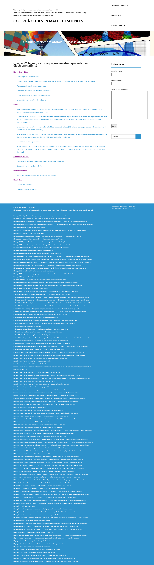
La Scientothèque (118, 25)
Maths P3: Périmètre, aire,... (22, 471)
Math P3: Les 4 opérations (43, 398)
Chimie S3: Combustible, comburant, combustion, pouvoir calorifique (35, 346)
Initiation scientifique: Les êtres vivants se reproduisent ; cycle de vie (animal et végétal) (41, 384)
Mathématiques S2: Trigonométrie (82, 442)
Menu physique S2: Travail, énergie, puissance (27, 529)
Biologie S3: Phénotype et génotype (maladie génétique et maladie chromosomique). (40, 280)
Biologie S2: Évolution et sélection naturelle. (57, 245)
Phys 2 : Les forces (19, 532)
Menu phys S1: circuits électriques (24, 506)
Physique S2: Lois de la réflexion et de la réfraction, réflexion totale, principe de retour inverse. (43, 544)
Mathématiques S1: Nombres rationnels (57, 416)
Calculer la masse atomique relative (29, 166)
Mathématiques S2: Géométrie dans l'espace (27, 436)
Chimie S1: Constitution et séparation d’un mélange (29, 294)
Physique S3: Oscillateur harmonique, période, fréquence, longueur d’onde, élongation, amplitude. (44, 558)
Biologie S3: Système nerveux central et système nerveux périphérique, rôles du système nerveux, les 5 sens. (47, 285)
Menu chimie (71, 497)
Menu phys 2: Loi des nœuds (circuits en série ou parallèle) (68, 500)
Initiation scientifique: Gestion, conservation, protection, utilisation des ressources (40, 358)
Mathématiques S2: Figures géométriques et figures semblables (71, 430)
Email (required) (129, 81)
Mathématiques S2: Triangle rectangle (56, 442)
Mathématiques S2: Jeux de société (55, 436)
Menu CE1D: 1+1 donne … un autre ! (24, 486)
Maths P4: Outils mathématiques (40, 480)
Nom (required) (129, 72)
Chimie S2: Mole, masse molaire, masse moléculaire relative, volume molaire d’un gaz (40, 314)
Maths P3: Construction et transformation (43, 465)
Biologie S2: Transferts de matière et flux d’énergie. (73, 256)
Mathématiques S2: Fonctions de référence (27, 433)
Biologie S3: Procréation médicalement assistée (28, 282)
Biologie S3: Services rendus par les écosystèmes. (62, 282)
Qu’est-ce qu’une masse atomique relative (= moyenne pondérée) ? (41, 161)
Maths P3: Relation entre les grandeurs (61, 471)
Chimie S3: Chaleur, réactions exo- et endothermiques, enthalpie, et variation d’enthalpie (41, 343)
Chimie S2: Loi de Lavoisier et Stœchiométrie (72, 311)
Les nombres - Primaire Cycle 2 (69, 395)
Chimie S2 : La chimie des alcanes (23, 300)
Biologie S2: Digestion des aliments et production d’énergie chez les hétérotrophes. (40, 242)
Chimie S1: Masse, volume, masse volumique (27, 297)
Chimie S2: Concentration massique (56, 306)
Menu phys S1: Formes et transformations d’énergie (30, 512)
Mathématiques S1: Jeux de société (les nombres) (59, 404)
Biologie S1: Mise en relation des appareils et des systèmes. (74, 224)
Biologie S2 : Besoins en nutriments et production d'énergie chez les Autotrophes (39, 230)
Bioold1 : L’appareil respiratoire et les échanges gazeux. (30, 288)
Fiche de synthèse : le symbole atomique (31, 86)
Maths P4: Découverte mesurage (77, 474)
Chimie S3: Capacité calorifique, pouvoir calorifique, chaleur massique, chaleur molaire (40, 341)
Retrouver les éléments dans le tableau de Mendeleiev (36, 175)
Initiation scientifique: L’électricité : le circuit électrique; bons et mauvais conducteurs (40, 364)
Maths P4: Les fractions (56, 477)
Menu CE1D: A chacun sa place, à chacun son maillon (54, 486)
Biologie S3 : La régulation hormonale (80, 259)
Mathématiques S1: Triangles (52, 427)
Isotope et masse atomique (27, 189)
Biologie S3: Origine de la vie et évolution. (26, 277)
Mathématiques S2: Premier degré (53, 439)
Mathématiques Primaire (77, 398)
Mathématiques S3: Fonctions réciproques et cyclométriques (69, 445)
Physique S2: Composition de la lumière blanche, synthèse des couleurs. (56, 538)
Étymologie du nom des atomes (28, 77)
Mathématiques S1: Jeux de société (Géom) (27, 404)
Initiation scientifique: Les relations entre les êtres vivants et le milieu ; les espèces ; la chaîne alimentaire (46, 393)
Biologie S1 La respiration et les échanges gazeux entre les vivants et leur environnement (41, 219)
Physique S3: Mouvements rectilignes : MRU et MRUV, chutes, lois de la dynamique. (39, 555)
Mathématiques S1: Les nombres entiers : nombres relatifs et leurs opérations (38, 410)
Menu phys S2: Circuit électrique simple (63, 518)
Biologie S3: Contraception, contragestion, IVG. (28, 265)
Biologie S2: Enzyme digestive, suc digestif (26, 245)
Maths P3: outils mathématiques (73, 468)
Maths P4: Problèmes (80, 480)
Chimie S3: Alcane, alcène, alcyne (54, 332)
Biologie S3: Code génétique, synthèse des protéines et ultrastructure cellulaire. (65, 262)
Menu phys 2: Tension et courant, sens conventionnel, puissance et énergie (62, 503)
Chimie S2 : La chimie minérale (45, 300)
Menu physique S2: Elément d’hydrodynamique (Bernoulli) (31, 520)
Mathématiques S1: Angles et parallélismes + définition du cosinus (34, 401)
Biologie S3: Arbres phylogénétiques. (25, 262)
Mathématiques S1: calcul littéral (68, 401)
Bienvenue (115, 5)
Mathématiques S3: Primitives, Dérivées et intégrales (30, 459)
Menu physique (83, 518)
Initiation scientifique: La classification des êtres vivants (31, 375)
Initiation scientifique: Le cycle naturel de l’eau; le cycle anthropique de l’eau (66, 378)
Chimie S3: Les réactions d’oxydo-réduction (73, 346)
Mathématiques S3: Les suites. (47, 454)
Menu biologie (69, 483)
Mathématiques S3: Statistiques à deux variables (28, 462)
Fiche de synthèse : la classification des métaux (34, 91)
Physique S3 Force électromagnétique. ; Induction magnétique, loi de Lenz (36, 549)
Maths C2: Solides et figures (73, 462)
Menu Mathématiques (40, 500)
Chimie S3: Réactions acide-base (53, 349)
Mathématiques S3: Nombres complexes (66, 457)
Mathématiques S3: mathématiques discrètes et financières (32, 457)
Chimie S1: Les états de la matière (59, 294)
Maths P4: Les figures (40, 477)
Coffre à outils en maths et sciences (48, 21)
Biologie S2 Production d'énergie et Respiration (28, 233)
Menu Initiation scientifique (22, 500)
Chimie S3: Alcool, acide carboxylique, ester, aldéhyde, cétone (33, 335)
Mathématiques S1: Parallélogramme (25, 419)
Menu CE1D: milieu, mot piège (23, 494)
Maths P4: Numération (20, 480)
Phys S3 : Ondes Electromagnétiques (75, 535)
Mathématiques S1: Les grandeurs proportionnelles (29, 407)
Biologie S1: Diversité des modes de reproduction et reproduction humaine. (37, 221)
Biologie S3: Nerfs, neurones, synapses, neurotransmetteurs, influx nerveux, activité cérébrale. (43, 274)
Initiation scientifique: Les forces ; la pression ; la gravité (31, 387)
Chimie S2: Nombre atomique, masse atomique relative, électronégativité (36, 320)
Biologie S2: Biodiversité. (73, 236)
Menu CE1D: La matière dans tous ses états (52, 488)
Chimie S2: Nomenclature (70, 320)
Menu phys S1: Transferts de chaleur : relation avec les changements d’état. (37, 515)
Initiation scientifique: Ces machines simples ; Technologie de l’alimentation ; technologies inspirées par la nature (49, 355)
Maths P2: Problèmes (20, 465)
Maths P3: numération (54, 468)
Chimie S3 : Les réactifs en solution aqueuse (27, 332)
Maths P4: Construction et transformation (51, 474)
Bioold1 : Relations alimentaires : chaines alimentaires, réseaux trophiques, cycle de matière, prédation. (46, 291)
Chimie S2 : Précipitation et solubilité (59, 303)
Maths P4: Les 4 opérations (22, 477)
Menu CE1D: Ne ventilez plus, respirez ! (47, 494)
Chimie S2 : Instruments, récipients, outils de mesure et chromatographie (67, 297)
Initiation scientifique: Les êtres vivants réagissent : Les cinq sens (33, 381)
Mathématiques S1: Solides (44, 422)
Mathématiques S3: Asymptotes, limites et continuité (30, 445)
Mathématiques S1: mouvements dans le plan (27, 416)
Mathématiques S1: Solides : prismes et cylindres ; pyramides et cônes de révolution (39, 425)
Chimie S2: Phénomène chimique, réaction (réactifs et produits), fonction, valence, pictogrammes (44, 323)
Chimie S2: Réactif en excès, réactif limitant (27, 326)
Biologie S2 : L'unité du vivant (77, 230)
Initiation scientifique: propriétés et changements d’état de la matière (35, 395)
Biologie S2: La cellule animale (59, 248)
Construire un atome (24, 184)
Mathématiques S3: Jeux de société (24, 454)
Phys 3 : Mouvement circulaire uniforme (40, 532)
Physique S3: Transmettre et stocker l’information (61, 561)
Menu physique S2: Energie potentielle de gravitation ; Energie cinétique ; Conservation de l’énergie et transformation (50, 523)
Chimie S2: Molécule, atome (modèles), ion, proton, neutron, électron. (35, 317)
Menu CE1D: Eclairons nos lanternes (25, 488)
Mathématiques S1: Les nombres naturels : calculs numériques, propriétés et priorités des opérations (45, 413)
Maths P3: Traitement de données (24, 474)
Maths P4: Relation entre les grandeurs (25, 483)
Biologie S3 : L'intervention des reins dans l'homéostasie (31, 259)
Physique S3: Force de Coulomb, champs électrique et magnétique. (34, 552)
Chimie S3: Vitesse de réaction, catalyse (71, 352)
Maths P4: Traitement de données (51, 483)
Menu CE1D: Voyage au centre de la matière (51, 497)
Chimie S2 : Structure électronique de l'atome (27, 306)
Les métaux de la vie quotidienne (28, 142)
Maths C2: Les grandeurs (54, 462)
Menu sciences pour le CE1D (54, 529)
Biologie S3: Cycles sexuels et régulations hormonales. (64, 265)
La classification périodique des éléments (32, 100)
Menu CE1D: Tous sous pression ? (24, 497)
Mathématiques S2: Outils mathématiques (26, 439)
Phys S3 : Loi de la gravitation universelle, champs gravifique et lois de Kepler (37, 535)
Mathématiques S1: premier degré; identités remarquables (57, 419)
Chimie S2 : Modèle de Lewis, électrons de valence (29, 303)
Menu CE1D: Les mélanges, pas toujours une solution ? (30, 491)
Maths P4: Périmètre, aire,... (62, 480)
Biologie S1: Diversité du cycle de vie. (75, 221)
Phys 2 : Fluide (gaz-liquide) (73, 529)
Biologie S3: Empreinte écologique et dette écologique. (31, 268)
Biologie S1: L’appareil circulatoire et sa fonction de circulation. (33, 224)
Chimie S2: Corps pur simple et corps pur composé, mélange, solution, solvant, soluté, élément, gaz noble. (47, 309)
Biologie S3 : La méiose (58, 259)
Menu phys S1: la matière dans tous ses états (63, 512)
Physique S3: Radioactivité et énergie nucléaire (28, 561)
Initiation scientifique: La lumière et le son (26, 378)
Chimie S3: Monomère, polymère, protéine (27, 349)
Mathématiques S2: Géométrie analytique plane (58, 433)
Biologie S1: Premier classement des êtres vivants (29, 227)
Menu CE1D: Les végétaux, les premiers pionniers (66, 491)
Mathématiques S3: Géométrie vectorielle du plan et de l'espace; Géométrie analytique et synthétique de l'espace (49, 451)
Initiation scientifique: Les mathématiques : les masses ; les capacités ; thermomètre (39, 390)
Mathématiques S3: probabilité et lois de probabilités (66, 459)
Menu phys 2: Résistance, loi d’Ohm (24, 503)
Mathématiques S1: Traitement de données (27, 427)
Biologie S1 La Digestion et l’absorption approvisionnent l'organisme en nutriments (39, 216)
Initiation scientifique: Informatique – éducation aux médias (32, 361)
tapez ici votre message (129, 104)
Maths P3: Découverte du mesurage (70, 465)
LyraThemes (131, 208)
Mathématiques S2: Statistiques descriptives (27, 442)
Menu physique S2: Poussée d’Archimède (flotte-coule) (31, 526)
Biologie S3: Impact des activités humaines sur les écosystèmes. (33, 271)
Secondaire (116, 15)
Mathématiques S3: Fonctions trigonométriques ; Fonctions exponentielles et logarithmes (42, 448)
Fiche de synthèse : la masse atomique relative (33, 95)
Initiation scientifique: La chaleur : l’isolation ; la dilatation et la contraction (36, 372)
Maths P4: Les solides (73, 477)
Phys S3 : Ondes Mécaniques (22, 538)
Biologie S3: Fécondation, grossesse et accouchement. (68, 268)
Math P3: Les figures (60, 398)
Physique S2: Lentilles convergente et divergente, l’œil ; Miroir (33, 541)
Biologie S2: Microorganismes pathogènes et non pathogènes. (33, 250)
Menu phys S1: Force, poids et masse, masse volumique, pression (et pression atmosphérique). (43, 509)
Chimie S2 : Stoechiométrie (81, 303)
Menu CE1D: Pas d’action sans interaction (75, 494)
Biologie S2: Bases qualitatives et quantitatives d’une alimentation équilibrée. (37, 236)
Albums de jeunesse (19, 207)
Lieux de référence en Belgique (23, 398)
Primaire (125, 5)
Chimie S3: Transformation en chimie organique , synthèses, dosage (34, 352)
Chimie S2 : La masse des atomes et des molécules (73, 300)
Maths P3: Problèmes (40, 471)
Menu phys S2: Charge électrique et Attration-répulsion (31, 518)
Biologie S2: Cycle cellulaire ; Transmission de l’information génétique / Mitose (38, 239)
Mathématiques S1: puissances (23, 422)
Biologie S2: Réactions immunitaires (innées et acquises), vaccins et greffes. (37, 253)
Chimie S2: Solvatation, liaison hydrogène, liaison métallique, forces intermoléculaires (40, 329)
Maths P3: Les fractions (20, 468)
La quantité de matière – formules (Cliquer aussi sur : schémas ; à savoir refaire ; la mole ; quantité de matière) (56, 81)
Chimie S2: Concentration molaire (80, 306)
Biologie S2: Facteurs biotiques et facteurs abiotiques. (30, 248)
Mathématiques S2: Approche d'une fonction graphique (31, 430)
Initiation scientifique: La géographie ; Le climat (66, 375)
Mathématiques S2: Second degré (77, 439)
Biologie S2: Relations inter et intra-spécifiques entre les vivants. (33, 256)
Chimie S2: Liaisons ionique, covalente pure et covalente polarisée (34, 311)
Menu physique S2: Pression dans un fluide (64, 526)
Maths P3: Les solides (37, 468)
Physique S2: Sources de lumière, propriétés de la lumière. (31, 547)
